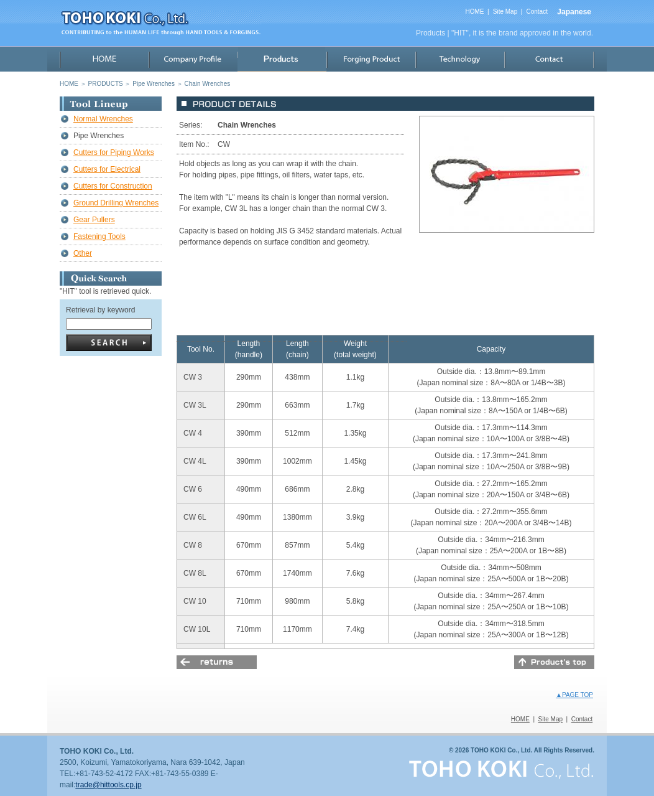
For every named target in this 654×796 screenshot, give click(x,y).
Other (82, 253)
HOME (474, 11)
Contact (536, 11)
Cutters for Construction (112, 186)
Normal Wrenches (103, 119)
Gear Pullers (94, 219)
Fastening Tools (99, 236)
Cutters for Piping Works (113, 152)
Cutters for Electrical (106, 169)
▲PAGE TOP (574, 694)
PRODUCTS (105, 83)
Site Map (505, 11)
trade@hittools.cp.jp (108, 784)
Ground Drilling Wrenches (116, 203)
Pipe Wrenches (153, 83)
